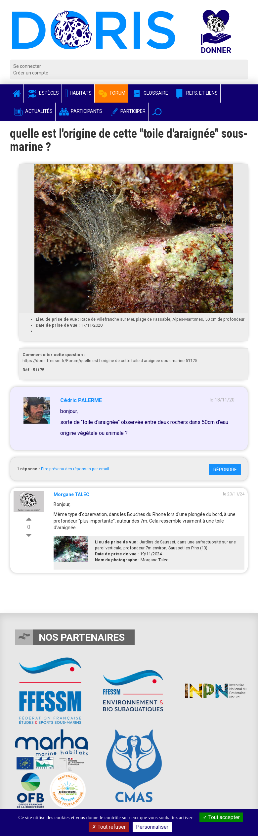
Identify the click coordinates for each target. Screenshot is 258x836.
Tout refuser (109, 827)
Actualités (33, 111)
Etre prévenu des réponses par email (75, 468)
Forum (111, 93)
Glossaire (149, 93)
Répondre (225, 469)
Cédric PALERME (81, 400)
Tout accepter (221, 817)
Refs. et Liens (196, 93)
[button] (157, 112)
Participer (127, 111)
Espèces (42, 93)
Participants (80, 111)
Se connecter (27, 66)
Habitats (78, 93)
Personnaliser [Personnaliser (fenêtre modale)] (152, 827)
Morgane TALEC (71, 494)
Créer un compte (30, 72)
